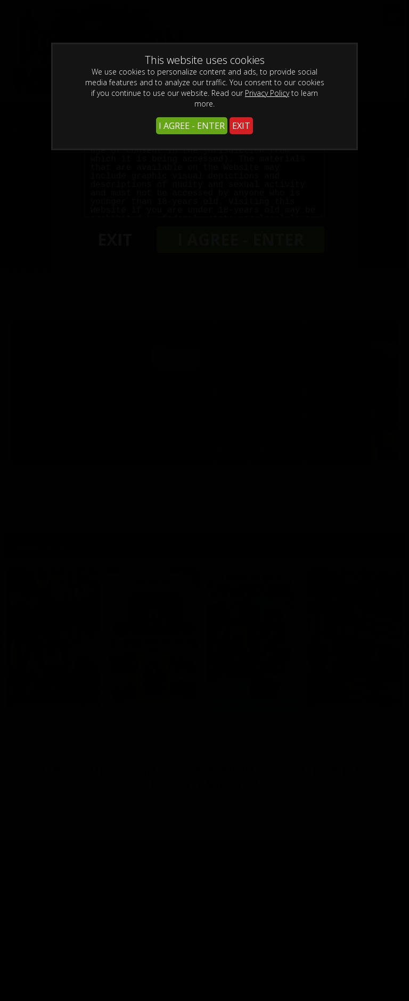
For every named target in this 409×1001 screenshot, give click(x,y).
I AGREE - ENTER (192, 126)
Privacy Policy (267, 93)
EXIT (241, 126)
